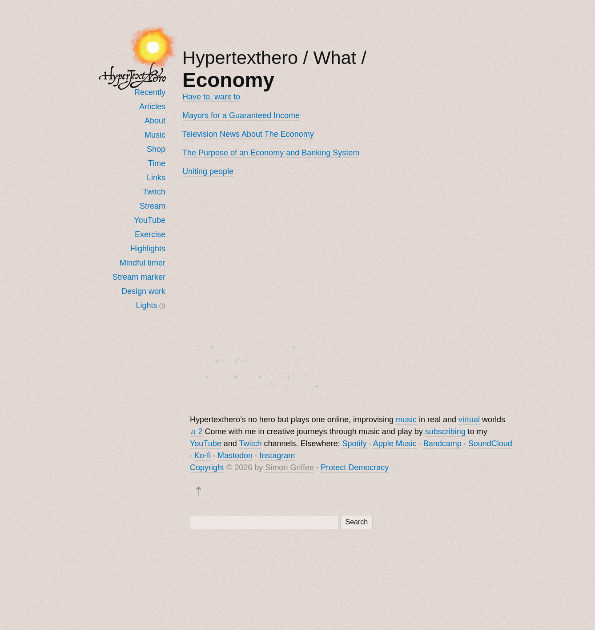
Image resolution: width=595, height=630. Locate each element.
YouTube (149, 220)
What (334, 58)
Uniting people (207, 171)
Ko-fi (202, 457)
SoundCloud (490, 445)
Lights (146, 305)
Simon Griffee (289, 469)
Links (156, 177)
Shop (156, 149)
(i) (162, 305)
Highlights (147, 248)
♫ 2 (196, 433)
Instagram (277, 457)
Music (155, 135)
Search (356, 523)
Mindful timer (142, 262)
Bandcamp (442, 445)
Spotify (354, 445)
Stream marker (139, 277)
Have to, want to (211, 96)
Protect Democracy (355, 469)
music (406, 421)
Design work (143, 291)
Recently (149, 92)
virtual (469, 421)
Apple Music (395, 445)
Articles (152, 106)
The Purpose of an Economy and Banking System (270, 152)
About (155, 120)
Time (156, 163)
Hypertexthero (240, 58)
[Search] (264, 524)
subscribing (445, 433)
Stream (152, 206)
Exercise (150, 234)
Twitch (154, 191)
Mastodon (235, 457)
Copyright (207, 469)
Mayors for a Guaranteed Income (241, 115)
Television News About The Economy (248, 134)
